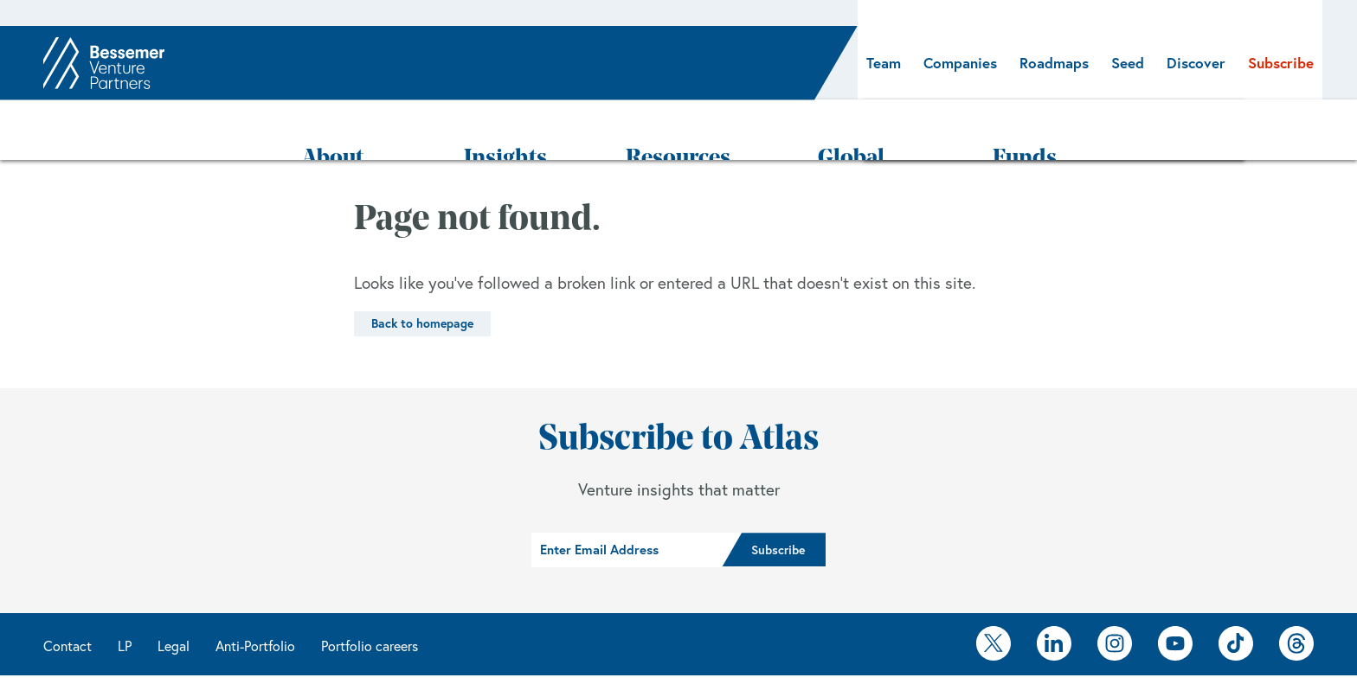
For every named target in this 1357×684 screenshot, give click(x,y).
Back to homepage (422, 272)
